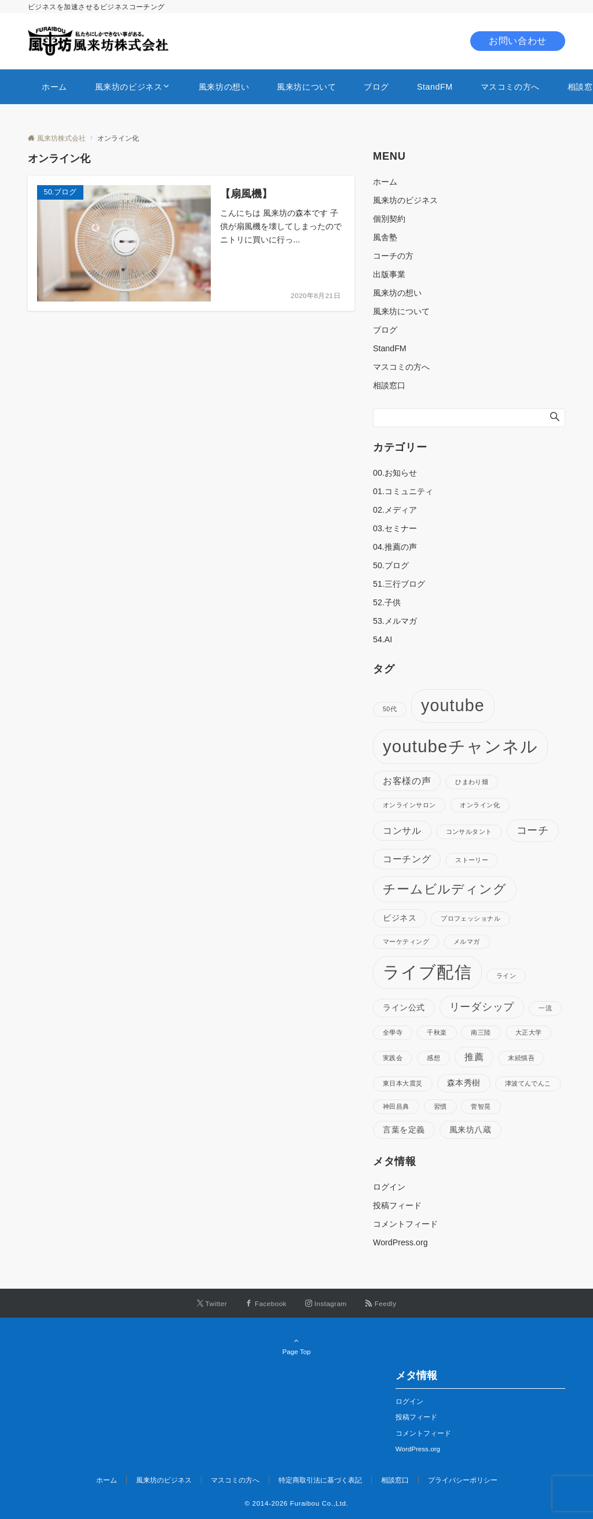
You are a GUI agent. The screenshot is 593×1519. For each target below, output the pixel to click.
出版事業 (389, 274)
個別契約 (389, 218)
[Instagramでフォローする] (326, 1303)
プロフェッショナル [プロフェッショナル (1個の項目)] (470, 918)
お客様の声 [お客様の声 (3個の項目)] (407, 780)
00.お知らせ (395, 472)
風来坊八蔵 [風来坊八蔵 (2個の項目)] (470, 1129)
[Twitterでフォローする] (212, 1303)
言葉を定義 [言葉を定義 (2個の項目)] (404, 1129)
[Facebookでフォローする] (266, 1303)
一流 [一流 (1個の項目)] (545, 1008)
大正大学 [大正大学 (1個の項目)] (528, 1032)
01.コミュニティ (403, 491)
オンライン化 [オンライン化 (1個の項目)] (480, 804)
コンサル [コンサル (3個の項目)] (402, 830)
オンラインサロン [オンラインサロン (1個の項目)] (409, 804)
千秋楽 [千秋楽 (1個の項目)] (436, 1032)
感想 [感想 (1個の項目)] (433, 1057)
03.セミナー (395, 528)
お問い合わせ (518, 41)
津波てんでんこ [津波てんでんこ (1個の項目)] (528, 1083)
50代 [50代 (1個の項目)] (390, 708)
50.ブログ (391, 565)
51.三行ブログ (399, 584)
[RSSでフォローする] (381, 1303)
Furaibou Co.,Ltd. (319, 1503)
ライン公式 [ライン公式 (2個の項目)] (404, 1007)
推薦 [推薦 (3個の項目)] (474, 1056)
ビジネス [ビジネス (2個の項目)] (399, 917)
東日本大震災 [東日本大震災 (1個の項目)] (403, 1083)
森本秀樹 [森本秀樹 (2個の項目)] (464, 1082)
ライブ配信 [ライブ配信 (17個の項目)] (427, 972)
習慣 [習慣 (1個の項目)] (440, 1106)
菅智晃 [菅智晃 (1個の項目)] (480, 1106)
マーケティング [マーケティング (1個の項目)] (406, 941)
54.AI (382, 639)
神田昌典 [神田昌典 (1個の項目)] (396, 1106)
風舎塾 (385, 237)
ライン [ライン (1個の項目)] (506, 975)
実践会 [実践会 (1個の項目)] (392, 1057)
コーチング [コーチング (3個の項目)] (407, 859)
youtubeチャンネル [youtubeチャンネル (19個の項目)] (460, 746)
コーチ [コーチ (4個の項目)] (533, 830)
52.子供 (387, 602)
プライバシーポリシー (462, 1480)
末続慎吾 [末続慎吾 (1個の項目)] (521, 1057)
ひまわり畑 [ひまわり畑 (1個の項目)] (471, 781)
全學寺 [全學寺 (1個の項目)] (392, 1032)
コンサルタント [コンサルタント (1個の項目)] (469, 831)
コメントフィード (405, 1224)
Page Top (296, 1346)
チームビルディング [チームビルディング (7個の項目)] (445, 889)
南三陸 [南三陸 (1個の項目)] (480, 1032)
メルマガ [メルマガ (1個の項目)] (466, 941)
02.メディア (395, 509)
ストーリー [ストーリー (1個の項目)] (471, 859)
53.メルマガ (395, 621)
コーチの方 (393, 255)
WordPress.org (400, 1242)
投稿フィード (397, 1205)
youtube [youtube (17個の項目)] (453, 705)
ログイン (389, 1186)
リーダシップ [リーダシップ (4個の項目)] (481, 1007)
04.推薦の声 (395, 546)
